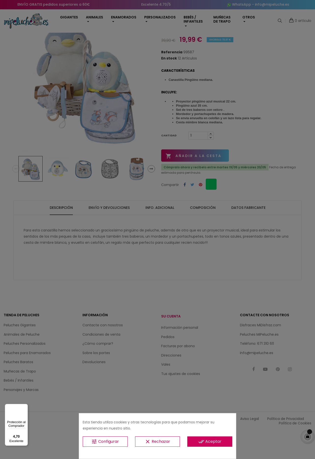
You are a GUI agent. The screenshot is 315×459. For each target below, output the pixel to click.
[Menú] (25, 407)
